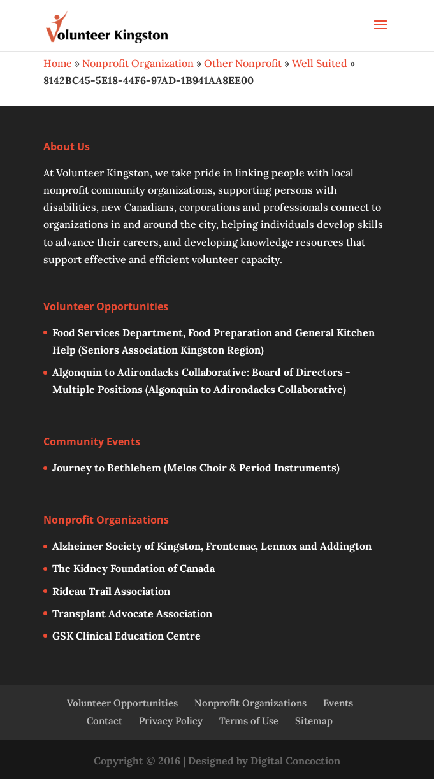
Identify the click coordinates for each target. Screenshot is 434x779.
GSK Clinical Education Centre (126, 635)
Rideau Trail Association (111, 591)
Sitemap (314, 721)
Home (57, 63)
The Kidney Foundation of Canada (133, 568)
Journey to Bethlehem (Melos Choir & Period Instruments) (196, 467)
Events (338, 703)
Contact (104, 721)
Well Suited (319, 63)
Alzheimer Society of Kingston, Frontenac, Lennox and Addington (212, 546)
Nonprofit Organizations (250, 703)
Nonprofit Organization (138, 63)
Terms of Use (248, 721)
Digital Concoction (295, 760)
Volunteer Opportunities (122, 703)
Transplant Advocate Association (132, 613)
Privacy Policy (171, 721)
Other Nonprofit (243, 63)
